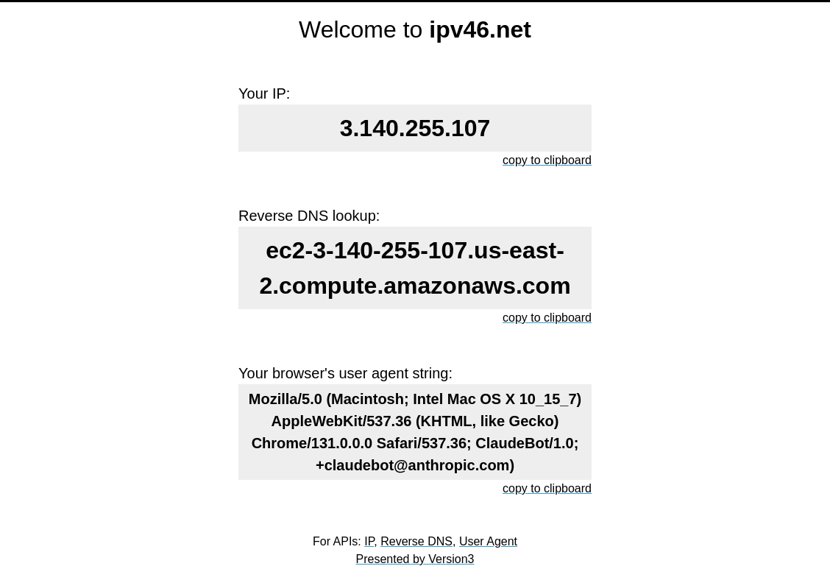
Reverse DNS (416, 541)
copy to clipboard (547, 160)
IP (369, 541)
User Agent (488, 541)
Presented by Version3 (415, 559)
